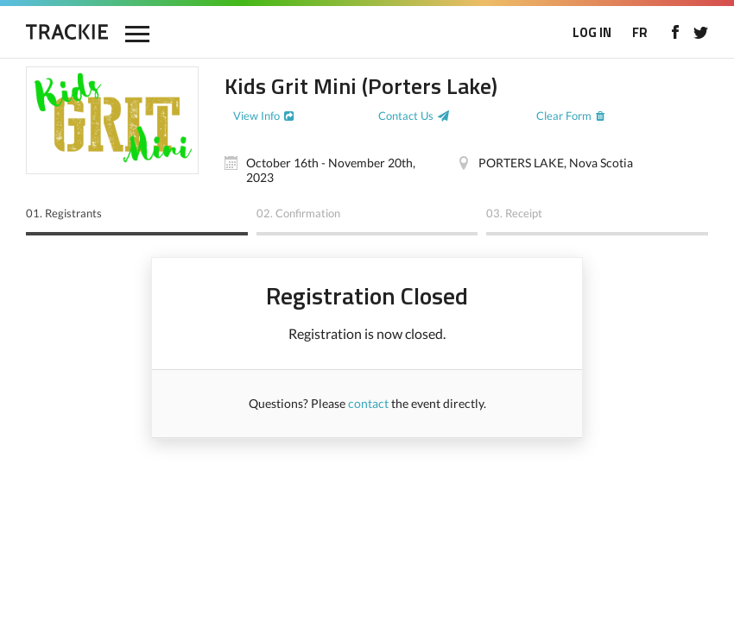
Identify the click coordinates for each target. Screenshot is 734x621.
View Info (256, 115)
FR (640, 32)
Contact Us (405, 115)
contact (368, 403)
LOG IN (592, 32)
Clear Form (564, 115)
